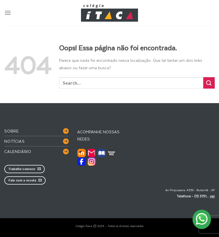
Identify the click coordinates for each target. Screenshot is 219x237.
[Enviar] (209, 82)
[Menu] (7, 13)
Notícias (14, 141)
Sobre (11, 131)
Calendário (17, 151)
